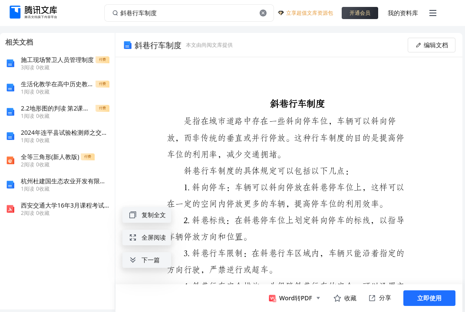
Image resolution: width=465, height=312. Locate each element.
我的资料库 (403, 13)
